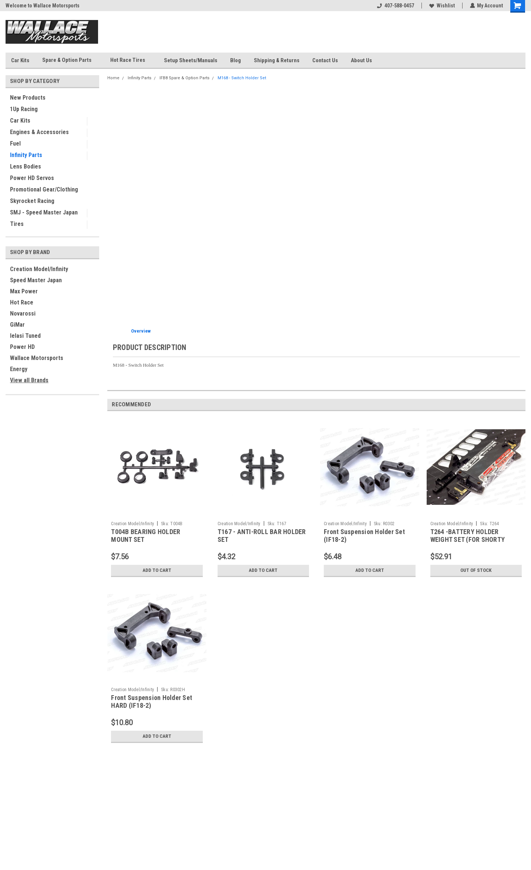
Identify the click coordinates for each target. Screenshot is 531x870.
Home (113, 78)
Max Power (24, 291)
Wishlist (441, 6)
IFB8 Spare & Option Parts (184, 78)
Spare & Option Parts (69, 60)
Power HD (22, 346)
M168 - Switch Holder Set (242, 78)
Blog (235, 60)
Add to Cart (157, 570)
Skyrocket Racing (32, 200)
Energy (18, 369)
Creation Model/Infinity (39, 269)
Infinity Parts (26, 155)
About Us (361, 60)
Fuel (15, 143)
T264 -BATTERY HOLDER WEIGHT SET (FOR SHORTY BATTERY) (467, 539)
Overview (141, 331)
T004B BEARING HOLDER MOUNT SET (145, 535)
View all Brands (29, 380)
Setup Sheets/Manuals (190, 60)
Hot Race (21, 302)
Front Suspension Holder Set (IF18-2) (364, 535)
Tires (17, 223)
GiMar (17, 324)
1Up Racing (24, 109)
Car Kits (20, 60)
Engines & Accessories (39, 132)
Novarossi (23, 313)
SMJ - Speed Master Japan (44, 212)
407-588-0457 (395, 6)
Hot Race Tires (130, 60)
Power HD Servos (32, 177)
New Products (28, 97)
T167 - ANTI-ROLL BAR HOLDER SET (262, 535)
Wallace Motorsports (36, 357)
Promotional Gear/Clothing (44, 189)
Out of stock (476, 570)
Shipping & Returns (276, 60)
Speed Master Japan (36, 280)
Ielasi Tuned (25, 335)
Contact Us (325, 60)
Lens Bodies (25, 166)
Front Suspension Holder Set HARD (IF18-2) (151, 701)
